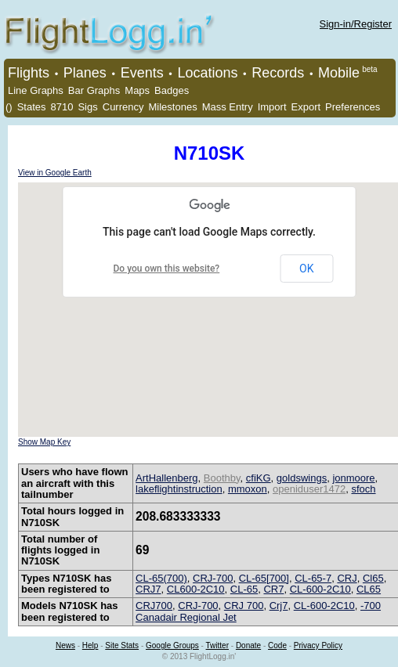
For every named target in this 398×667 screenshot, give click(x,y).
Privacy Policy (318, 645)
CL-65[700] (264, 578)
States (31, 107)
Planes (85, 73)
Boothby (222, 478)
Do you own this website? (167, 268)
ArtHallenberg (167, 478)
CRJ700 (154, 605)
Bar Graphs (94, 90)
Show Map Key (44, 442)
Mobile (339, 73)
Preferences (352, 107)
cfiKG (258, 478)
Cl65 (373, 578)
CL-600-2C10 (320, 589)
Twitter (217, 645)
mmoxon (247, 489)
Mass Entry (227, 107)
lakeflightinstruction (179, 489)
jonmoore (353, 478)
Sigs (87, 107)
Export (306, 107)
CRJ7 (148, 589)
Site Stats (122, 645)
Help (90, 645)
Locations (207, 73)
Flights (28, 73)
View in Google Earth (55, 172)
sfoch (363, 489)
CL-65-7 (313, 578)
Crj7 (279, 605)
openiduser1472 (309, 489)
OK (306, 268)
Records (277, 73)
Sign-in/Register (356, 24)
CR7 (273, 589)
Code (277, 645)
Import (272, 107)
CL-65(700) (161, 578)
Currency (123, 107)
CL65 (368, 589)
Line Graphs (35, 90)
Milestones (173, 107)
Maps (137, 90)
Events (142, 73)
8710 (62, 107)
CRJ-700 (213, 578)
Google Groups (172, 645)
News (65, 645)
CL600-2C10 (196, 589)
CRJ (346, 578)
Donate (248, 645)
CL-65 (244, 589)
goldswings (302, 478)
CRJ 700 (244, 605)
